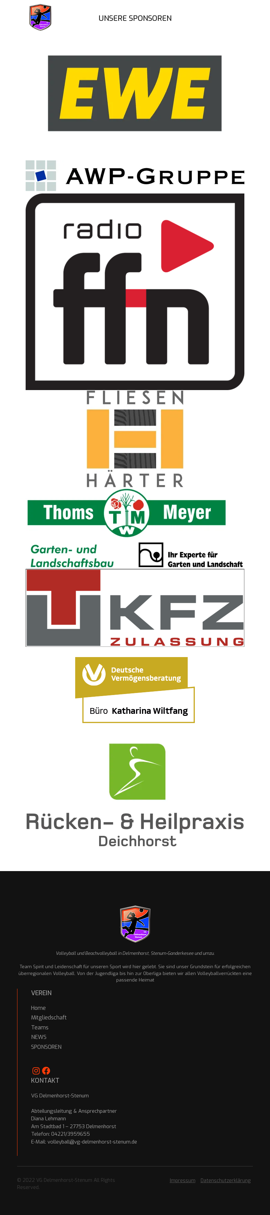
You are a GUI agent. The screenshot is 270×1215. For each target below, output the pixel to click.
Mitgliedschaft (49, 1017)
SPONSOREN (46, 1047)
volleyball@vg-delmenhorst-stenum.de (92, 1141)
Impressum (182, 1180)
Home (38, 1008)
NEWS (38, 1037)
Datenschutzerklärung (226, 1180)
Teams (40, 1027)
